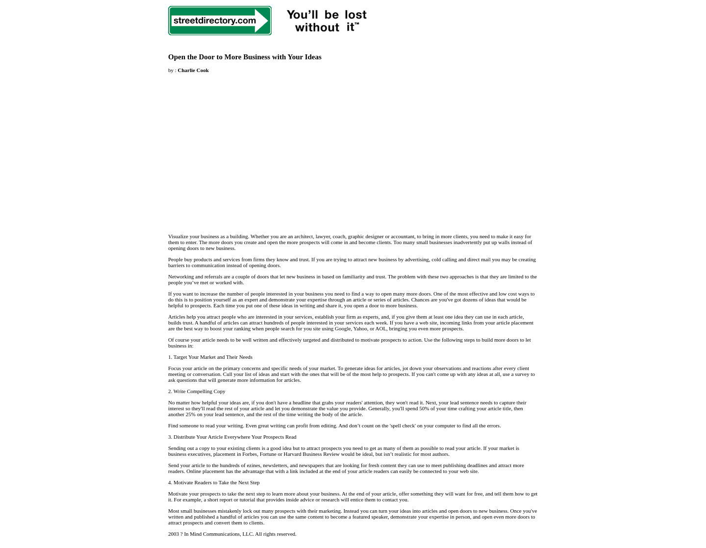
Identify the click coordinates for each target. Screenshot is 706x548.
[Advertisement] (250, 147)
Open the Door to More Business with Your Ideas (245, 57)
